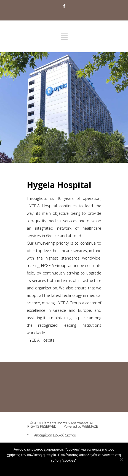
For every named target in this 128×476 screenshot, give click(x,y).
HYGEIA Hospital (41, 340)
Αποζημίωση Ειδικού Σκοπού (55, 435)
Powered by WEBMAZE (81, 426)
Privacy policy (73, 467)
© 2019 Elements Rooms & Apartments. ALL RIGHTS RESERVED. (61, 425)
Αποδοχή (51, 467)
